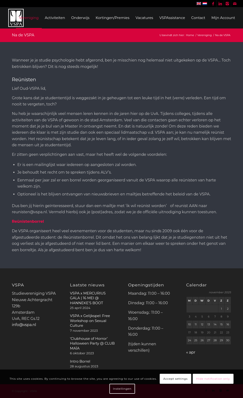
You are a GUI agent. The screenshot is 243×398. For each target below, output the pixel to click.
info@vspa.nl (24, 324)
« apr (191, 352)
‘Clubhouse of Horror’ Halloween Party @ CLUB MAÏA (92, 343)
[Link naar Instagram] (227, 3)
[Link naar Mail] (234, 3)
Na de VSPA (23, 35)
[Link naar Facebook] (213, 3)
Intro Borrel (80, 361)
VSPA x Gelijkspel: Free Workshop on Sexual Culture (90, 320)
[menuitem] (29, 17)
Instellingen (122, 388)
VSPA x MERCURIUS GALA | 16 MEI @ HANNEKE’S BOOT (88, 298)
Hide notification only (213, 378)
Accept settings (175, 378)
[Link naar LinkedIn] (220, 3)
